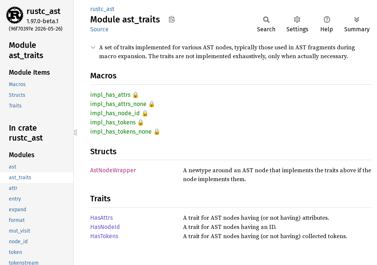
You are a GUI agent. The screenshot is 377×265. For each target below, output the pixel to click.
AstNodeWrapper (113, 170)
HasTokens (104, 236)
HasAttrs (101, 217)
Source (99, 29)
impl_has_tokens (112, 122)
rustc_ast (43, 11)
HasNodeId (105, 226)
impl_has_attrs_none (118, 103)
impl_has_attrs (110, 94)
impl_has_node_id (115, 113)
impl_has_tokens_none (121, 131)
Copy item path (172, 19)
